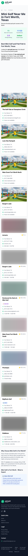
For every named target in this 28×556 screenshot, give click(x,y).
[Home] (1, 10)
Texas (5, 10)
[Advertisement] (14, 77)
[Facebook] (4, 511)
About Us (3, 520)
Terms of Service (5, 531)
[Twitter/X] (2, 511)
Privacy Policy (4, 529)
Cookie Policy (4, 534)
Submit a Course (5, 522)
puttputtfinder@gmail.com (9, 541)
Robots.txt (16, 551)
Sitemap (11, 551)
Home (2, 518)
